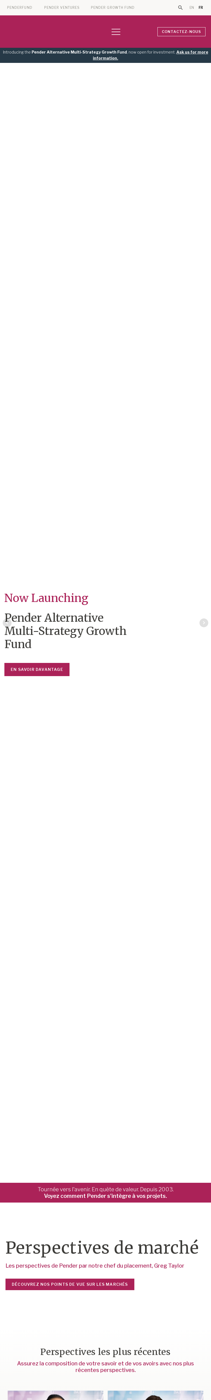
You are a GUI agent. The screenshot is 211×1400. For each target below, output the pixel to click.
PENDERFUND (19, 8)
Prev (7, 622)
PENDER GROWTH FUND (113, 8)
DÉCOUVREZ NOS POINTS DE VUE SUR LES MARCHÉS (70, 1284)
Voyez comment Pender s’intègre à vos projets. (105, 1196)
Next (203, 622)
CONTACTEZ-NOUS (181, 31)
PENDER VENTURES (62, 8)
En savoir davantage (37, 669)
